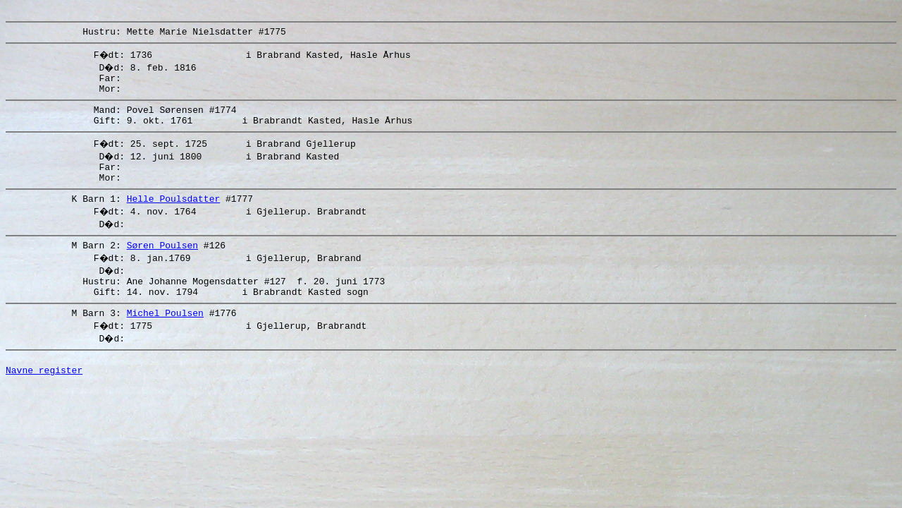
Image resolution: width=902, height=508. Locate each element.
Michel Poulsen (165, 340)
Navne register (44, 401)
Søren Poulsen (162, 266)
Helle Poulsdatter (174, 217)
